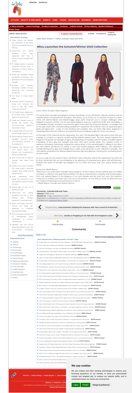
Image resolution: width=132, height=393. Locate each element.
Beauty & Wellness (31, 20)
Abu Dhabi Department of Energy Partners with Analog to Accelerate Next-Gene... (71, 276)
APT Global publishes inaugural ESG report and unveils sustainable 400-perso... (71, 298)
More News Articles (25, 235)
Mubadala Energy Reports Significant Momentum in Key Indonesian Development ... (72, 310)
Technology (17, 247)
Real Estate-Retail (19, 255)
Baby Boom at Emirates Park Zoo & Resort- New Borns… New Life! (66, 270)
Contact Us (57, 382)
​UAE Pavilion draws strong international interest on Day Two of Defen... (67, 350)
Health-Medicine (19, 269)
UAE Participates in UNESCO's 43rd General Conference (63, 301)
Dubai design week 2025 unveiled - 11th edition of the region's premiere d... (68, 332)
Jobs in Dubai (61, 375)
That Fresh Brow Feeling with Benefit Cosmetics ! (60, 245)
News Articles (16, 26)
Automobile (17, 250)
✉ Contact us (101, 34)
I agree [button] (75, 385)
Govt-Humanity (18, 266)
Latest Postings (32, 26)
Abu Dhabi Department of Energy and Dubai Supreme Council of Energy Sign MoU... (72, 291)
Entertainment (18, 272)
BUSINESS (86, 20)
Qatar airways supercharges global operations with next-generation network (69, 258)
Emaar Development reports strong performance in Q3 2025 (64, 341)
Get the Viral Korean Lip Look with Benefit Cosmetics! (62, 248)
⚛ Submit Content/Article (71, 34)
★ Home (91, 34)
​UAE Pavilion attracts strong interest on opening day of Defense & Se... (67, 329)
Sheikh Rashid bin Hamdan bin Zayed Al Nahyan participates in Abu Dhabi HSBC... (71, 282)
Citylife (11, 34)
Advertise (33, 2)
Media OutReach (105, 26)
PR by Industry (90, 26)
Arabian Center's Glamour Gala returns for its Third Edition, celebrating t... (69, 288)
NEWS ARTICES (100, 20)
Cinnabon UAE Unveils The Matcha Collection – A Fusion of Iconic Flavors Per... (70, 319)
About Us (26, 375)
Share (118, 188)
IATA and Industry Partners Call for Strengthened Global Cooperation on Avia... (70, 279)
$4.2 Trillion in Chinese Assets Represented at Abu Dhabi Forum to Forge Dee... (70, 285)
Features (63, 26)
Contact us (43, 2)
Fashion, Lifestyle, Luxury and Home (69, 39)
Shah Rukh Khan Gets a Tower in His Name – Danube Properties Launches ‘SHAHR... (72, 307)
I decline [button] (85, 385)
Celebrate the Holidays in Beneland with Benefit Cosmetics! (63, 254)
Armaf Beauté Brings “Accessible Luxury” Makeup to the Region (65, 313)
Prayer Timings (37, 375)
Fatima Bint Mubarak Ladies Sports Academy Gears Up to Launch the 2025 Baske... (71, 295)
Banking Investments (20, 261)
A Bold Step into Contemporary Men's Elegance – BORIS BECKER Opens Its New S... (72, 242)
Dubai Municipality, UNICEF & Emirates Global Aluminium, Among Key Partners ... (71, 338)
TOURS (63, 20)
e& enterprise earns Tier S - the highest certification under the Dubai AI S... (68, 356)
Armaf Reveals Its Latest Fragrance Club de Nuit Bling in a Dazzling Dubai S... (70, 273)
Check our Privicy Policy (58, 200)
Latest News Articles (44, 39)
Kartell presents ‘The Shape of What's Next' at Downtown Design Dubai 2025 (70, 251)
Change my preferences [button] (101, 385)
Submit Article (76, 26)
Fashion (15, 244)
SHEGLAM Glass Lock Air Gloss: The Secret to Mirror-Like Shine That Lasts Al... (69, 335)
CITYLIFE (15, 20)
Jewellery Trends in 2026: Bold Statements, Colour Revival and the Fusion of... (69, 347)
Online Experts (49, 375)
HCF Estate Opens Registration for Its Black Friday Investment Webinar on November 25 (22, 114)
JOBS (55, 20)
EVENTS (46, 20)
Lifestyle (16, 242)
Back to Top (41, 234)
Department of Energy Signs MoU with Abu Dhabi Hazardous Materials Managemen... (72, 344)
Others (15, 277)
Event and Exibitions (20, 275)
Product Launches (49, 26)
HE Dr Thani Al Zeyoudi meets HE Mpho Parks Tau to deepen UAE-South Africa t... (71, 353)
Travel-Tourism (18, 258)
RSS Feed (14, 29)
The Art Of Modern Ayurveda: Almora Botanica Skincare (62, 316)
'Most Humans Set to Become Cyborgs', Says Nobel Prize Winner (22, 160)
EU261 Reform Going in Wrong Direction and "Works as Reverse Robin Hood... (70, 267)
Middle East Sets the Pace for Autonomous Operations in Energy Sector (67, 322)
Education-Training (19, 264)
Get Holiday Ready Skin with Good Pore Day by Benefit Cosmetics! (66, 264)
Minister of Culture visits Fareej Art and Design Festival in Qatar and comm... (69, 325)
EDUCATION (73, 20)
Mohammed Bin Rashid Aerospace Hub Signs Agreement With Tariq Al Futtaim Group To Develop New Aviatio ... (22, 56)
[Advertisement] (75, 10)
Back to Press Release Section (108, 237)
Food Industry (18, 253)
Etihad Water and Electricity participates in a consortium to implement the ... (70, 261)
